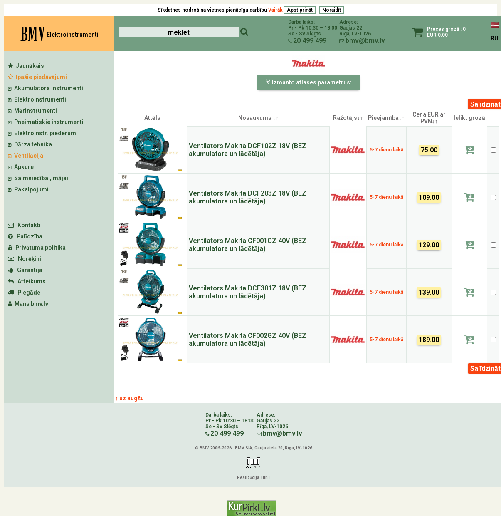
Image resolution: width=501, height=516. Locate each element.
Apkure (21, 167)
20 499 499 (309, 41)
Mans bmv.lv (28, 303)
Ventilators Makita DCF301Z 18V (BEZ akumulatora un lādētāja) (247, 292)
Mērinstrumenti (32, 110)
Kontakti (24, 225)
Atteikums (27, 281)
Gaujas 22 (350, 28)
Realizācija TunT (253, 477)
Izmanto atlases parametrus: (309, 82)
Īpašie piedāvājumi (37, 77)
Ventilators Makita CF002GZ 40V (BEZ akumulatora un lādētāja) (247, 339)
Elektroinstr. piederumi (43, 133)
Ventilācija (25, 155)
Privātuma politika (37, 247)
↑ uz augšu (129, 398)
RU (495, 38)
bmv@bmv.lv (365, 41)
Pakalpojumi (28, 189)
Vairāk (275, 10)
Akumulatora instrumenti (45, 88)
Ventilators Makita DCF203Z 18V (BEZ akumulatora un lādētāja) (247, 197)
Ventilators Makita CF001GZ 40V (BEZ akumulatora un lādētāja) (247, 245)
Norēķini (24, 259)
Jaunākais (26, 65)
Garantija (25, 270)
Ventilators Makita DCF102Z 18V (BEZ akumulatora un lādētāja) (247, 150)
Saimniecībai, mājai (38, 178)
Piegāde (24, 292)
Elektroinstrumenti (37, 99)
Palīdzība (25, 236)
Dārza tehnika (30, 144)
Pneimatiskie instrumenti (46, 122)
